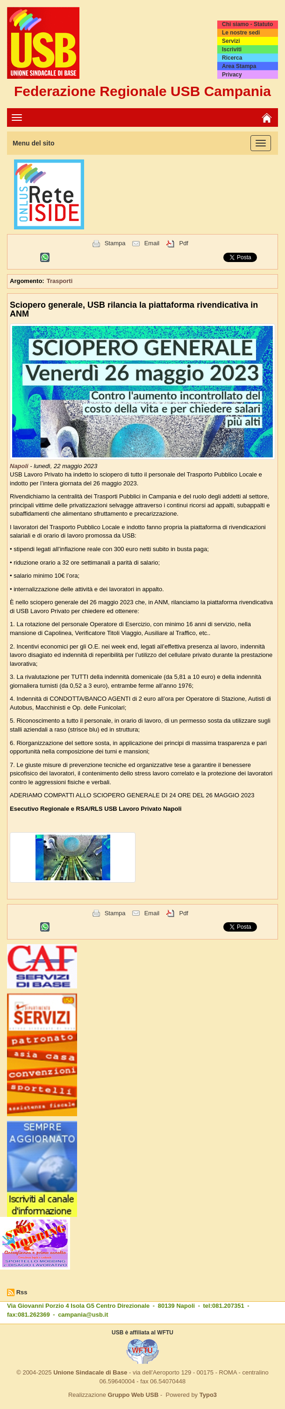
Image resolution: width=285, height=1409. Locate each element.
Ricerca (232, 58)
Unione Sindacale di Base (90, 1372)
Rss (22, 1292)
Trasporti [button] (60, 280)
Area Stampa (239, 66)
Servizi (231, 41)
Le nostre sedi (241, 32)
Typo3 (208, 1394)
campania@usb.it (83, 1314)
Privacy (232, 74)
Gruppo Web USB (132, 1394)
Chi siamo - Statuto (247, 24)
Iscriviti (232, 49)
